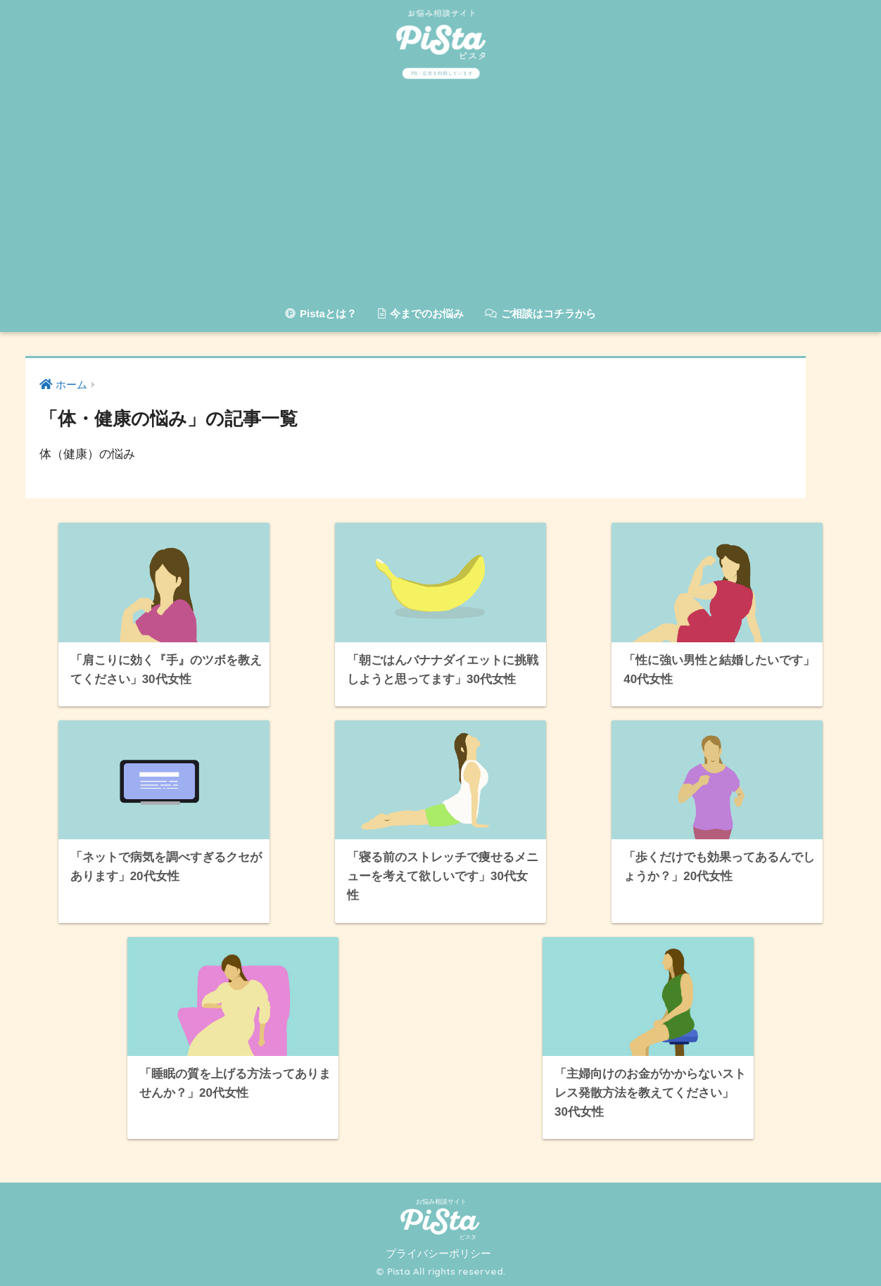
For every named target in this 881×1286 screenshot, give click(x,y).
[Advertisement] (440, 193)
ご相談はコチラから (540, 313)
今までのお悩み (421, 313)
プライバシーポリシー (438, 1253)
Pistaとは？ (321, 313)
